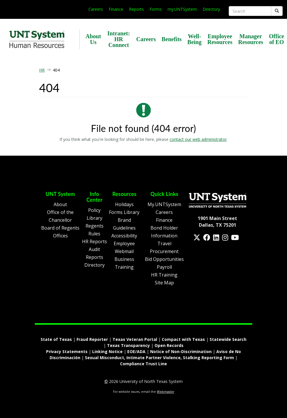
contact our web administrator (198, 139)
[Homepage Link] (217, 200)
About (60, 204)
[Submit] (277, 11)
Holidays (124, 204)
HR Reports (94, 241)
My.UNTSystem (164, 204)
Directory (211, 9)
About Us (93, 39)
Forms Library (124, 212)
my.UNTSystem (182, 9)
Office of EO (276, 39)
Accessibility (124, 235)
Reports (136, 9)
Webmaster (165, 392)
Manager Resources (250, 39)
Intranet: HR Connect (118, 39)
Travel (164, 243)
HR (42, 70)
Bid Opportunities (164, 259)
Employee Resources (219, 39)
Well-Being (194, 39)
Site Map (164, 282)
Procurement (164, 251)
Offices (60, 235)
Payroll (164, 267)
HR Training (164, 275)
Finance (116, 9)
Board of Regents (60, 228)
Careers (95, 9)
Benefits (171, 39)
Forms (156, 9)
